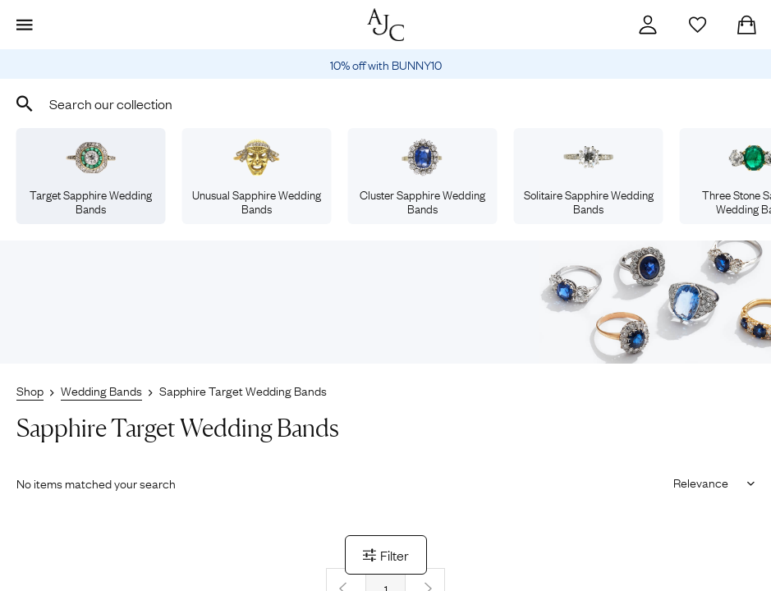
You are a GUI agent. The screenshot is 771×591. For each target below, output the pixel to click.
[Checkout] (746, 24)
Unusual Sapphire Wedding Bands (256, 177)
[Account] (647, 24)
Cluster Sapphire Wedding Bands (422, 177)
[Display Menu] (24, 24)
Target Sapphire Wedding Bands (91, 177)
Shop (30, 390)
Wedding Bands (101, 390)
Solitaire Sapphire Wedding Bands (589, 177)
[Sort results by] (708, 482)
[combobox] (385, 103)
